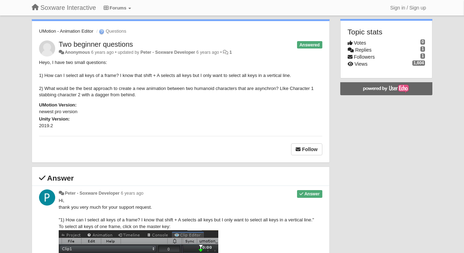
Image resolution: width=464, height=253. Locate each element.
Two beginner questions (96, 44)
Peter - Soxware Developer (167, 52)
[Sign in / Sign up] (408, 8)
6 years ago (132, 193)
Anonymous (77, 52)
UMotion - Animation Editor (66, 31)
